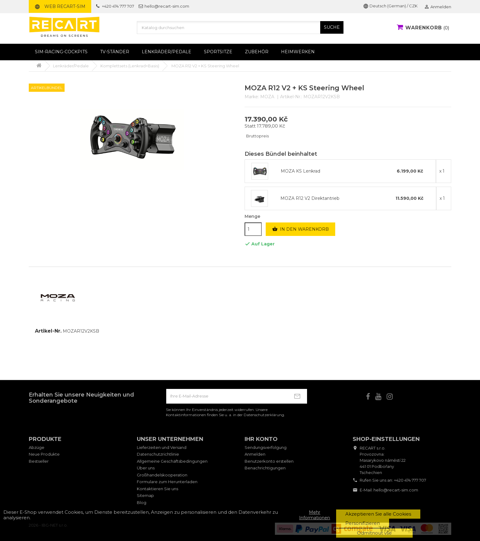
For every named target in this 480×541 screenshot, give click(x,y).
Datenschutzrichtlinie (158, 454)
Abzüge (36, 447)
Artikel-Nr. (48, 331)
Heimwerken (298, 51)
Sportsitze (218, 51)
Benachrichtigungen (265, 467)
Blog (141, 502)
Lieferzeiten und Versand (161, 447)
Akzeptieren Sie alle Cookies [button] (378, 514)
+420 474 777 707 (410, 480)
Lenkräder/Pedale (166, 51)
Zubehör (256, 51)
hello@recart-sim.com (395, 489)
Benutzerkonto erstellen (269, 461)
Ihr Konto (261, 439)
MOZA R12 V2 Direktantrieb (309, 198)
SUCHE (332, 27)
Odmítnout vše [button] (374, 533)
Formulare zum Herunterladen (167, 481)
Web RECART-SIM (60, 6)
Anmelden (255, 454)
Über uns (146, 467)
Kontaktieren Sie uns (157, 488)
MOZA (267, 96)
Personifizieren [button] (362, 523)
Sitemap (145, 495)
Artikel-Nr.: (291, 96)
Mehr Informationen (314, 514)
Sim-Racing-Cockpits (61, 51)
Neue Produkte (44, 454)
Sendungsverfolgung (266, 447)
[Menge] (253, 229)
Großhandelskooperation (162, 474)
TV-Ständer (114, 51)
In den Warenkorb (300, 229)
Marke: (252, 96)
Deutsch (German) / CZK (390, 6)
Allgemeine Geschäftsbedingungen (172, 461)
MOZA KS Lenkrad (300, 171)
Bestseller (39, 461)
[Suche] (240, 27)
